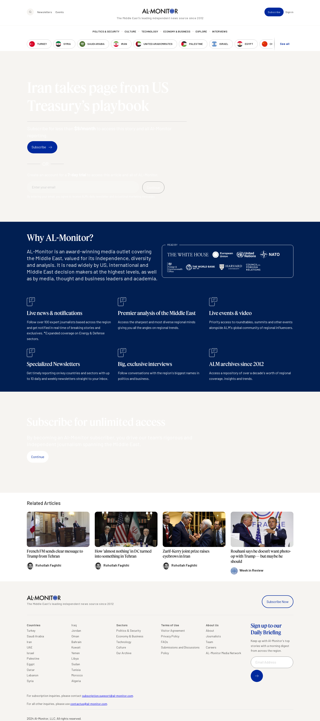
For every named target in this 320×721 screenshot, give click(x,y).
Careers (211, 647)
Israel (30, 653)
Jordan (76, 630)
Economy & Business (176, 31)
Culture (130, 31)
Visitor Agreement (173, 630)
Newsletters (44, 12)
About (210, 630)
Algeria (76, 681)
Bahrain (76, 642)
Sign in (289, 12)
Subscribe (274, 12)
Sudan (75, 664)
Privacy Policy (170, 636)
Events (60, 12)
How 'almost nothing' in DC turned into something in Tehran (123, 554)
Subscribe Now (278, 601)
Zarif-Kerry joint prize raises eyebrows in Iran (186, 554)
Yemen (75, 653)
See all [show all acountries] (285, 44)
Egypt (31, 664)
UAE (29, 647)
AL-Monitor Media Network (223, 653)
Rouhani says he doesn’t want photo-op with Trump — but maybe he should (261, 556)
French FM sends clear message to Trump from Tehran (55, 554)
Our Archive (123, 653)
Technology (149, 31)
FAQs (164, 642)
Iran (29, 642)
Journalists (213, 636)
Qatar (31, 670)
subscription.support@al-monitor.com (107, 695)
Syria (30, 681)
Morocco (77, 675)
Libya (75, 658)
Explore (201, 31)
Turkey (31, 630)
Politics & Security (106, 31)
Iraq (74, 625)
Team (209, 642)
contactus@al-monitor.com (88, 704)
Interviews (219, 31)
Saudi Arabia (35, 636)
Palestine (33, 658)
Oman (75, 636)
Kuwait (76, 647)
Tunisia (76, 670)
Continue (37, 457)
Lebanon (32, 675)
